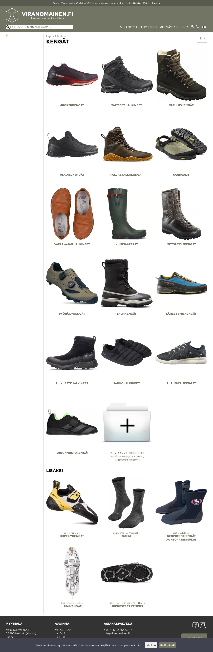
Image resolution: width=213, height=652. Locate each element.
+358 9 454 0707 (121, 630)
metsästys (168, 27)
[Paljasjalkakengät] (127, 151)
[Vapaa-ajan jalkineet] (72, 221)
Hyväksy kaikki (167, 645)
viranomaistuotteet (138, 27)
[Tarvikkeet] (127, 430)
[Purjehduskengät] (181, 360)
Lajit (50, 36)
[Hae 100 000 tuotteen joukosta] (39, 27)
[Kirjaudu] (192, 27)
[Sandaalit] (181, 151)
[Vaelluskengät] (181, 82)
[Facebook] (196, 625)
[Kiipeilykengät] (72, 510)
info (184, 27)
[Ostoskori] (197, 27)
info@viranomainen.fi (117, 633)
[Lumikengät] (72, 580)
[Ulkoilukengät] (72, 151)
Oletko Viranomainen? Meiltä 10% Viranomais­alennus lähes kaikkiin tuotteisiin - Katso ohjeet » (106, 3)
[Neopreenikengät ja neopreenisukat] (181, 510)
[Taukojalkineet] (127, 360)
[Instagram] (203, 625)
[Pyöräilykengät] (72, 290)
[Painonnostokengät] (72, 430)
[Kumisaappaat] (127, 221)
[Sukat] (127, 510)
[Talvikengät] (127, 290)
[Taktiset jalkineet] (127, 82)
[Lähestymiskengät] (181, 290)
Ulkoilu (60, 36)
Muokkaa (151, 645)
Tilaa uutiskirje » (194, 638)
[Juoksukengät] (72, 82)
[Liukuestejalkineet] (72, 360)
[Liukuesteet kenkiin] (127, 580)
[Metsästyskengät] (181, 221)
